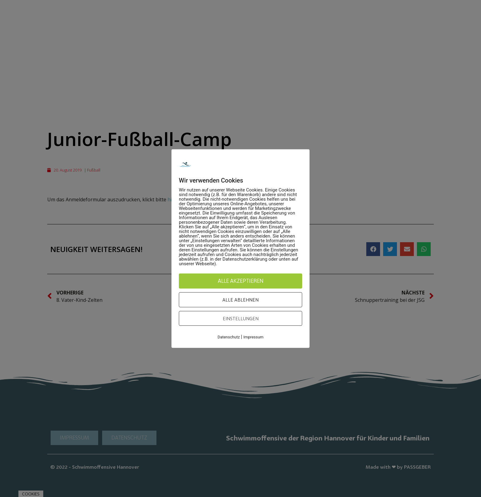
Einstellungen (241, 318)
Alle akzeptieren (241, 281)
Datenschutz (228, 337)
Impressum (253, 337)
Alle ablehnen (240, 299)
